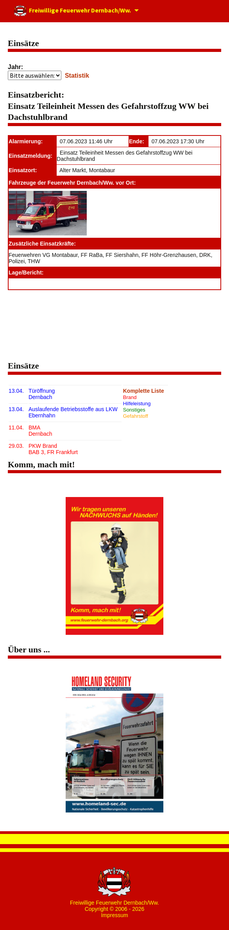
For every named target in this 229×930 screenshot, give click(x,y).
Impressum (114, 915)
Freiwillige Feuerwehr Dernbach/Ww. (72, 11)
